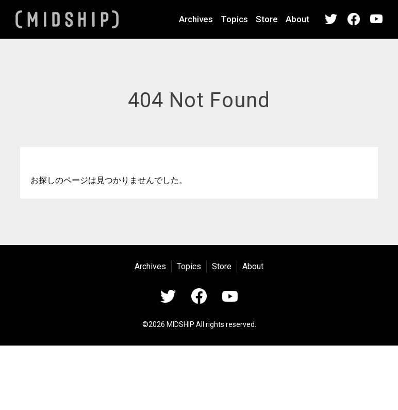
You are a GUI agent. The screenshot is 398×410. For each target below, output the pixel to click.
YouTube (376, 19)
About (297, 19)
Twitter (331, 19)
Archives (196, 19)
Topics (234, 19)
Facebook (353, 19)
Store (267, 19)
